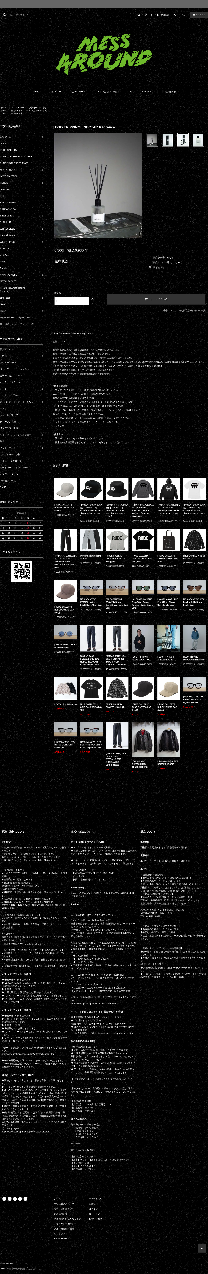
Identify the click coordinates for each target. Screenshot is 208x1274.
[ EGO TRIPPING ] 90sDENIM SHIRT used (193, 658)
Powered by (20, 1269)
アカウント (147, 14)
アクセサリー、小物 (37, 108)
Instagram (147, 91)
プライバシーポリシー (65, 1223)
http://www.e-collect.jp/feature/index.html (113, 1033)
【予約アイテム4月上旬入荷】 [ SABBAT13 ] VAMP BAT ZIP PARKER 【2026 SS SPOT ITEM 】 (168, 510)
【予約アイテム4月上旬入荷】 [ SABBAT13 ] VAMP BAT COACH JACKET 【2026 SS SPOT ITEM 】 (143, 510)
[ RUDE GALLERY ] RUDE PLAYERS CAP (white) (64, 508)
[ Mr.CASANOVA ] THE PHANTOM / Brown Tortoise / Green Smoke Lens (142, 603)
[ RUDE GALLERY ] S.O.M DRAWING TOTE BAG (167, 559)
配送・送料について (64, 1209)
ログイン (181, 14)
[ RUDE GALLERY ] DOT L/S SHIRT (194, 557)
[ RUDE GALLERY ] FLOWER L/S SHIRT (115, 705)
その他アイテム (17, 113)
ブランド (55, 91)
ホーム (35, 91)
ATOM (63, 1238)
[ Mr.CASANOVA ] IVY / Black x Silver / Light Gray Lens (64, 745)
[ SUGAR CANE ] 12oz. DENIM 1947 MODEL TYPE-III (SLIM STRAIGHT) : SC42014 (116, 660)
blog (130, 91)
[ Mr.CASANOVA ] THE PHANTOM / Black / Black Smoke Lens (167, 602)
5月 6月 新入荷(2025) (38, 111)
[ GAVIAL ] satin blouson (65, 704)
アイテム (198, 14)
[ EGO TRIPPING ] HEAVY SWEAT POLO (141, 658)
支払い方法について (64, 1204)
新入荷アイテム (17, 111)
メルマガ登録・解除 (107, 91)
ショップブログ (62, 1233)
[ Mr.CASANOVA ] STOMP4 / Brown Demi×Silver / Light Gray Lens (117, 603)
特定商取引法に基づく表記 (192, 310)
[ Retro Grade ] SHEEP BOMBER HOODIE (167, 762)
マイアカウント (96, 1199)
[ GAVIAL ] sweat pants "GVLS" (90, 557)
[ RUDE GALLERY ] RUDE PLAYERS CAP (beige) (167, 707)
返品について (169, 310)
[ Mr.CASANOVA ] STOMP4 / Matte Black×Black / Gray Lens (91, 602)
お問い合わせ (169, 91)
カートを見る (95, 1214)
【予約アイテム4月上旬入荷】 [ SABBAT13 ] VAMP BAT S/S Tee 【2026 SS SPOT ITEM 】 (194, 510)
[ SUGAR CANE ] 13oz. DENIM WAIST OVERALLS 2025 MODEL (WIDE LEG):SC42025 (116, 759)
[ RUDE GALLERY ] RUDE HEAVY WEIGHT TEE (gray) (116, 559)
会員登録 (164, 14)
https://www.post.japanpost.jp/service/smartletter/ (26, 1131)
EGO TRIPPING (18, 108)
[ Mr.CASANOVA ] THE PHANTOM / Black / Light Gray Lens (193, 700)
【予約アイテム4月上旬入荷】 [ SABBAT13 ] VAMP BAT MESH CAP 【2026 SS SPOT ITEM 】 (91, 510)
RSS (56, 1238)
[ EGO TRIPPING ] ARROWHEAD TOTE (166, 658)
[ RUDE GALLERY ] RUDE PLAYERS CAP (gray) (64, 610)
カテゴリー (79, 91)
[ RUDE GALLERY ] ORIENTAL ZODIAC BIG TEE (91, 707)
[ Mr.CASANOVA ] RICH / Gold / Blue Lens (65, 646)
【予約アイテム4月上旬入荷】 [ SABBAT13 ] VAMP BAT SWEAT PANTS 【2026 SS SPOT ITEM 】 (65, 562)
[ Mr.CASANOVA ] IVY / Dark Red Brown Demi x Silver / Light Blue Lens (91, 745)
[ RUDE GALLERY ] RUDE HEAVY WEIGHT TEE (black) (142, 559)
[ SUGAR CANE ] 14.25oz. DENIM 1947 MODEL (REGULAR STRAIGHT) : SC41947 (90, 660)
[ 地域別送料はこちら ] (13, 889)
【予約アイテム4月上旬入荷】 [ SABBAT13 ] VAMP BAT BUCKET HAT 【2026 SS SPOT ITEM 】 (117, 510)
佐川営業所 (7, 927)
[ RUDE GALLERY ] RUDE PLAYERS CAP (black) (141, 707)
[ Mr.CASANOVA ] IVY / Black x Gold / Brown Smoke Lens (193, 602)
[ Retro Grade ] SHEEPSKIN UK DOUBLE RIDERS (140, 764)
